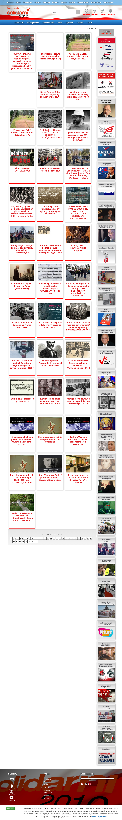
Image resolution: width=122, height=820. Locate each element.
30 (14, 540)
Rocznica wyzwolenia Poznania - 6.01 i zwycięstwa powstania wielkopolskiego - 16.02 (50, 249)
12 (38, 537)
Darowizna (47, 796)
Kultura (37, 2)
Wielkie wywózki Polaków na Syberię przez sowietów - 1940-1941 (78, 95)
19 (60, 537)
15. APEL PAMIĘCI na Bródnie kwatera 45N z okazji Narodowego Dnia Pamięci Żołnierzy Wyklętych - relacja (78, 173)
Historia (55, 2)
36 (32, 540)
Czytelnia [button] (70, 23)
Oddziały (47, 790)
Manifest (47, 782)
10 (32, 537)
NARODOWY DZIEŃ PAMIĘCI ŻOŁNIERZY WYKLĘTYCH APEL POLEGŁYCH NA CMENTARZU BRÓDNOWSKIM (78, 212)
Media (18, 2)
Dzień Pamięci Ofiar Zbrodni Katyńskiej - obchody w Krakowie (50, 94)
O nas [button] (90, 23)
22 (69, 537)
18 (57, 537)
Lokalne (72, 2)
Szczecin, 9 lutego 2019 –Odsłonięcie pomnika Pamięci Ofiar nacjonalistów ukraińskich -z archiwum (78, 288)
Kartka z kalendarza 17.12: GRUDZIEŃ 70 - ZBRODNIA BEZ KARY (50, 400)
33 (23, 540)
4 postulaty (47, 779)
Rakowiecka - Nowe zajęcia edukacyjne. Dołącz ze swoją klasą (50, 56)
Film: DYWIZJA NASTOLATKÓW (22, 169)
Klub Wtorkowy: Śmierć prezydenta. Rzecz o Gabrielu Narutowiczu (50, 476)
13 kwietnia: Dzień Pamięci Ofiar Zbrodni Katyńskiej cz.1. (22, 132)
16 (51, 537)
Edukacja (46, 2)
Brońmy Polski (82, 2)
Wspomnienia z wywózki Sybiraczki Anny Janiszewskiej (22, 285)
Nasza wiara (108, 2)
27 (85, 537)
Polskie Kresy (96, 2)
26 (82, 537)
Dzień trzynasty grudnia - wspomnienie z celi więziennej (50, 438)
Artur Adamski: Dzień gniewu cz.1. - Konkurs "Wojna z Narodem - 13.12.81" (22, 439)
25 (78, 537)
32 (20, 540)
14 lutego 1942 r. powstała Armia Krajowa (78, 246)
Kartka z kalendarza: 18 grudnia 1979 (22, 399)
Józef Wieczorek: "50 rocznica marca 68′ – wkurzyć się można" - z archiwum (78, 136)
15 (48, 537)
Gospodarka (27, 2)
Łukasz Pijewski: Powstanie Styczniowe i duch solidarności (50, 362)
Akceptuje (10, 808)
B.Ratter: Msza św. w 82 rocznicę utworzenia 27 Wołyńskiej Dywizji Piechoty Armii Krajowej (78, 325)
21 (66, 537)
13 (41, 537)
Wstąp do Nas (48, 793)
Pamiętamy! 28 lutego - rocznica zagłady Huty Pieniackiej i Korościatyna (22, 249)
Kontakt (46, 798)
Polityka (10, 2)
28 (88, 537)
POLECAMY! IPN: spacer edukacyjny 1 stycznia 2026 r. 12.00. (50, 324)
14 (44, 537)
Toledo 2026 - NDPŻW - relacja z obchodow (50, 169)
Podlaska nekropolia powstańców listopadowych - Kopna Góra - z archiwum (22, 516)
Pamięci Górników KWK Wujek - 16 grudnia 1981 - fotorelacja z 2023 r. (78, 400)
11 (35, 537)
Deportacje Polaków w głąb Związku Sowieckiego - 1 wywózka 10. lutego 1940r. (50, 288)
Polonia (64, 2)
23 (72, 537)
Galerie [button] (81, 23)
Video (60, 23)
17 (54, 537)
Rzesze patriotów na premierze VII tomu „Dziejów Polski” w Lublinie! (78, 478)
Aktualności (18, 23)
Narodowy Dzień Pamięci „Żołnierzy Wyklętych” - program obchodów (50, 210)
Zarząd (46, 787)
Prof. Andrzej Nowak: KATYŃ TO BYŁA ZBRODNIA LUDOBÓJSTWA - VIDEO (50, 134)
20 (63, 537)
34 (26, 540)
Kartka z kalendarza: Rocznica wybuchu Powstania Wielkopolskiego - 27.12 (78, 363)
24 (75, 537)
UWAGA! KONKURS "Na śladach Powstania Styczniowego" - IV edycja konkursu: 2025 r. (22, 363)
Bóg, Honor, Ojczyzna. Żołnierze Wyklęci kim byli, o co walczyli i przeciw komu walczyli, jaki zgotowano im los (22, 211)
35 (29, 540)
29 (91, 537)
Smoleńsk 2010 (48, 23)
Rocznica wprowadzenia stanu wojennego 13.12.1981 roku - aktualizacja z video (22, 478)
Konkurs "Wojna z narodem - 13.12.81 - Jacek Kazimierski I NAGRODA (78, 439)
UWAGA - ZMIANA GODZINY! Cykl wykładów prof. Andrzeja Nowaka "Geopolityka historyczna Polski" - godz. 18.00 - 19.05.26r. (22, 61)
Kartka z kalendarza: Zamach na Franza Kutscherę (22, 324)
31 (17, 540)
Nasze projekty (33, 23)
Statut (46, 785)
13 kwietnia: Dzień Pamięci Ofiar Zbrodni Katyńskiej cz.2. (78, 56)
